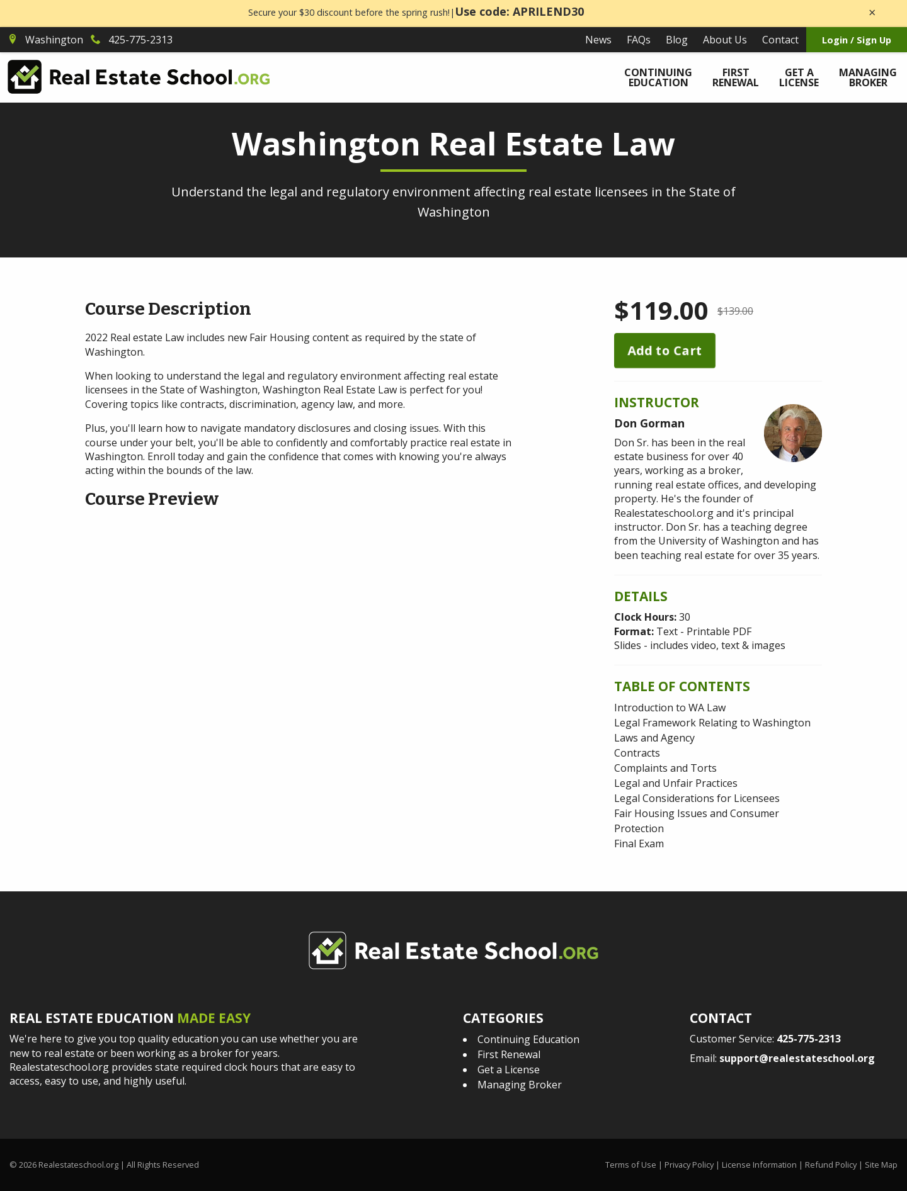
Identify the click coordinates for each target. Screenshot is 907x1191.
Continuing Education (658, 77)
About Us (725, 40)
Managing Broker (868, 77)
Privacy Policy (689, 1164)
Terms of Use (630, 1164)
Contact (780, 40)
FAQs (639, 40)
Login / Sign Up (856, 40)
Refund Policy (831, 1164)
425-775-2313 (809, 1039)
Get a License (799, 77)
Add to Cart (664, 350)
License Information (759, 1164)
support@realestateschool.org (797, 1058)
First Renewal (735, 77)
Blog (677, 40)
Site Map (881, 1164)
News (598, 40)
